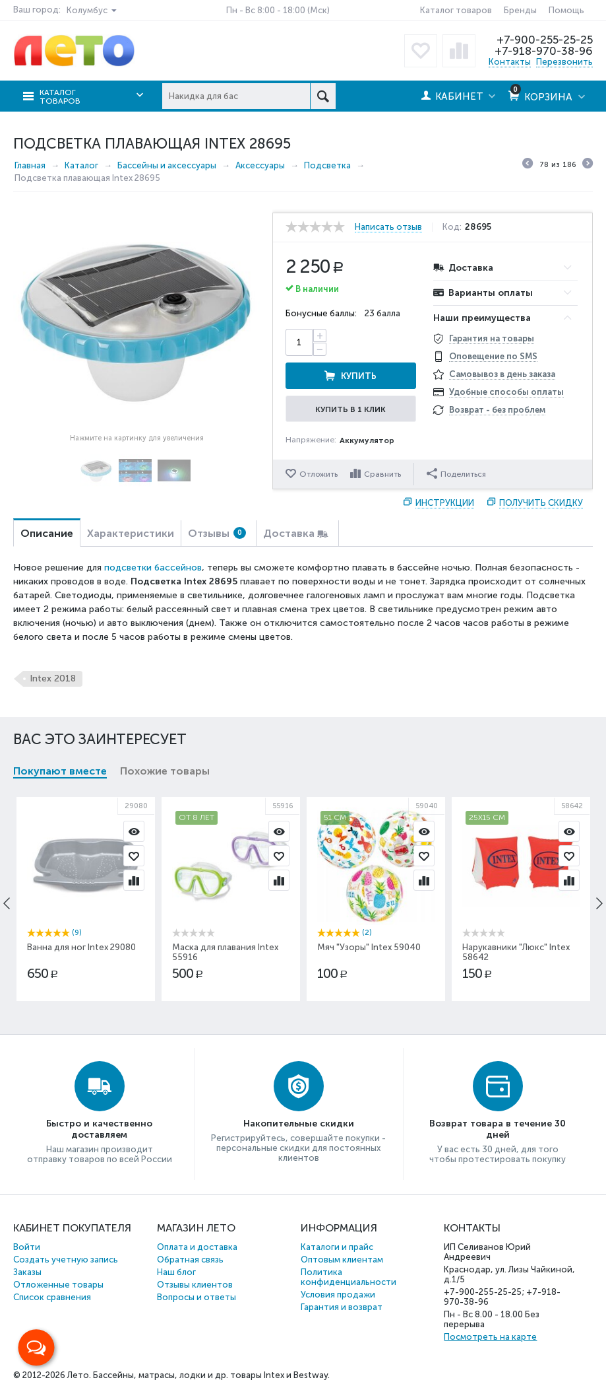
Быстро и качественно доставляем (99, 1129)
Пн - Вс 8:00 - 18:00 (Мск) (278, 10)
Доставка (289, 533)
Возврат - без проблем (497, 410)
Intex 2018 (53, 678)
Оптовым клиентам (342, 1259)
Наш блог (176, 1272)
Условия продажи (338, 1294)
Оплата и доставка (197, 1247)
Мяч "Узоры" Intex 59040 (369, 947)
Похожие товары (165, 771)
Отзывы (217, 533)
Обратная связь (190, 1259)
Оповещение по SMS (493, 356)
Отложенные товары (58, 1285)
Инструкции (444, 503)
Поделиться (456, 473)
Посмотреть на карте (490, 1337)
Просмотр (133, 831)
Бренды (520, 10)
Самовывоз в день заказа (502, 374)
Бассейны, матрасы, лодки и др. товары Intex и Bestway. (211, 1375)
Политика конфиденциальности (348, 1277)
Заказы (27, 1272)
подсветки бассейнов (153, 567)
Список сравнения (52, 1297)
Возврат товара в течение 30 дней (497, 1129)
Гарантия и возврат (341, 1307)
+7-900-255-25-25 (545, 39)
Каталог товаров (456, 10)
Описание (46, 533)
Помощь (566, 10)
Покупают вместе (60, 771)
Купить (359, 376)
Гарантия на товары (491, 338)
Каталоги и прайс (337, 1247)
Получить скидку (541, 503)
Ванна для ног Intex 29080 (81, 947)
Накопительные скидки (298, 1123)
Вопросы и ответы (196, 1297)
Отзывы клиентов (195, 1285)
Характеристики (130, 533)
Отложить (318, 474)
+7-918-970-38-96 (544, 50)
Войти (26, 1247)
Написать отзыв (388, 227)
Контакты (510, 62)
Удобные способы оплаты (506, 392)
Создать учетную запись (65, 1259)
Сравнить (382, 474)
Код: (452, 227)
